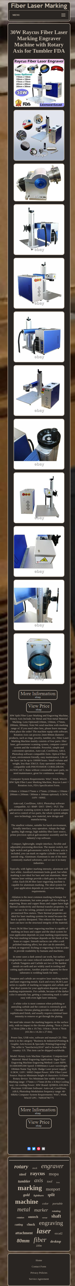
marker (41, 1210)
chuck (31, 1224)
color (45, 1203)
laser (44, 1231)
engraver (52, 1166)
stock (34, 1168)
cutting (19, 1224)
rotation (20, 1218)
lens (58, 1182)
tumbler (24, 1181)
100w (39, 1245)
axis (38, 1180)
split (51, 1195)
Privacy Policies (38, 1272)
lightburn (39, 1195)
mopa (54, 1173)
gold (26, 1195)
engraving (51, 1223)
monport (53, 1189)
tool (49, 1181)
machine (26, 1201)
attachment (24, 1233)
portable (58, 1203)
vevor (44, 1217)
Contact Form (39, 1266)
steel (22, 1174)
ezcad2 (59, 1233)
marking (30, 1188)
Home (39, 1260)
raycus (37, 1173)
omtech (33, 1217)
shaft (56, 1216)
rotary (21, 1166)
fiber (40, 1239)
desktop (55, 1241)
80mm (23, 1240)
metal (23, 1209)
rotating (56, 1211)
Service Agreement (39, 1278)
